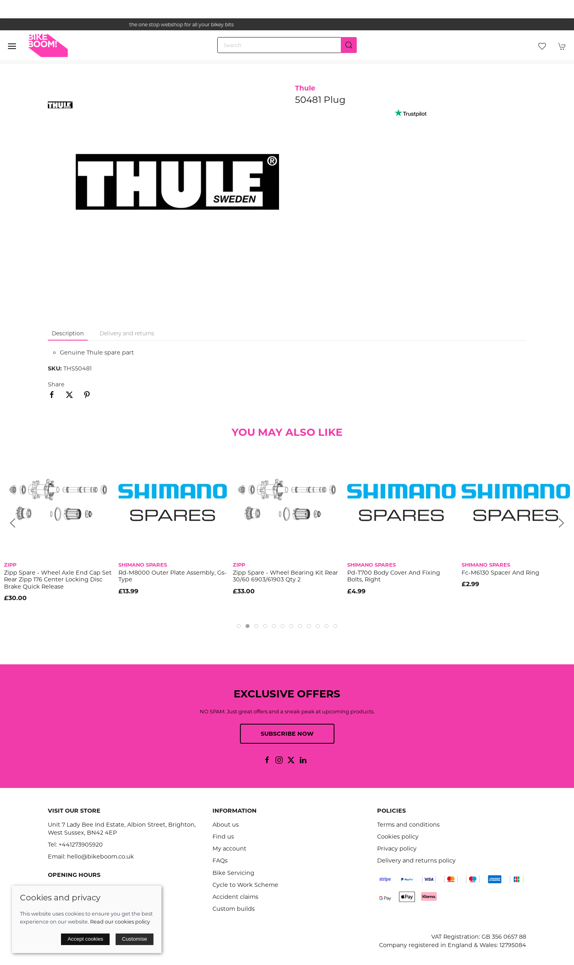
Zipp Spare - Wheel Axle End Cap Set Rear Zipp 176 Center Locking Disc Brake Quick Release (58, 579)
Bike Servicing (233, 872)
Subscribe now (287, 733)
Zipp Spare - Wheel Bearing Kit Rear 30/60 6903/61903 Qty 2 (285, 576)
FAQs (220, 860)
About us (225, 824)
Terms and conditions (408, 824)
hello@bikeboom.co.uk (100, 856)
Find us (223, 836)
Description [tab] (68, 333)
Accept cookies (85, 939)
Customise (134, 939)
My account (229, 848)
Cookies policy (398, 836)
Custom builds (233, 908)
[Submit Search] (349, 45)
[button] (12, 46)
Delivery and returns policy (416, 860)
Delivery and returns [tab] (127, 333)
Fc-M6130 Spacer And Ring (500, 572)
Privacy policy (397, 848)
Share (56, 384)
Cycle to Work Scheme (245, 884)
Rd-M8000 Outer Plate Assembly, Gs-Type (172, 576)
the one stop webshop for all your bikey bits (287, 25)
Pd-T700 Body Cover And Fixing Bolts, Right (393, 576)
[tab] (239, 626)
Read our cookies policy (120, 921)
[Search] (287, 45)
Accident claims (235, 896)
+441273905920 (81, 844)
